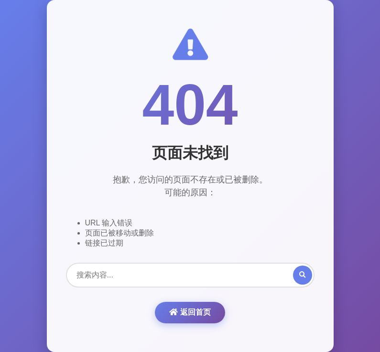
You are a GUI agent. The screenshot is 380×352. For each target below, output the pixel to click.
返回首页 (189, 312)
